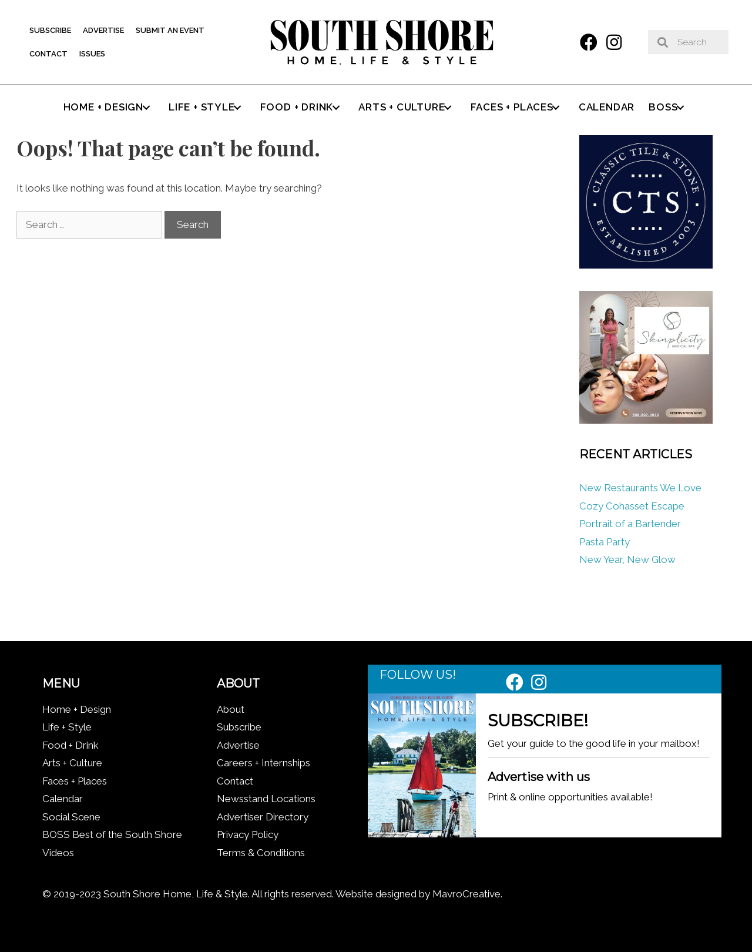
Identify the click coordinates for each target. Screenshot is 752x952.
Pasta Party (604, 542)
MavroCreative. (467, 894)
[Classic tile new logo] (645, 265)
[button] (588, 42)
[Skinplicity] (645, 420)
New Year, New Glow (627, 559)
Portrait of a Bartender (630, 523)
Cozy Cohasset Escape (631, 506)
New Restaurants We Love (640, 488)
